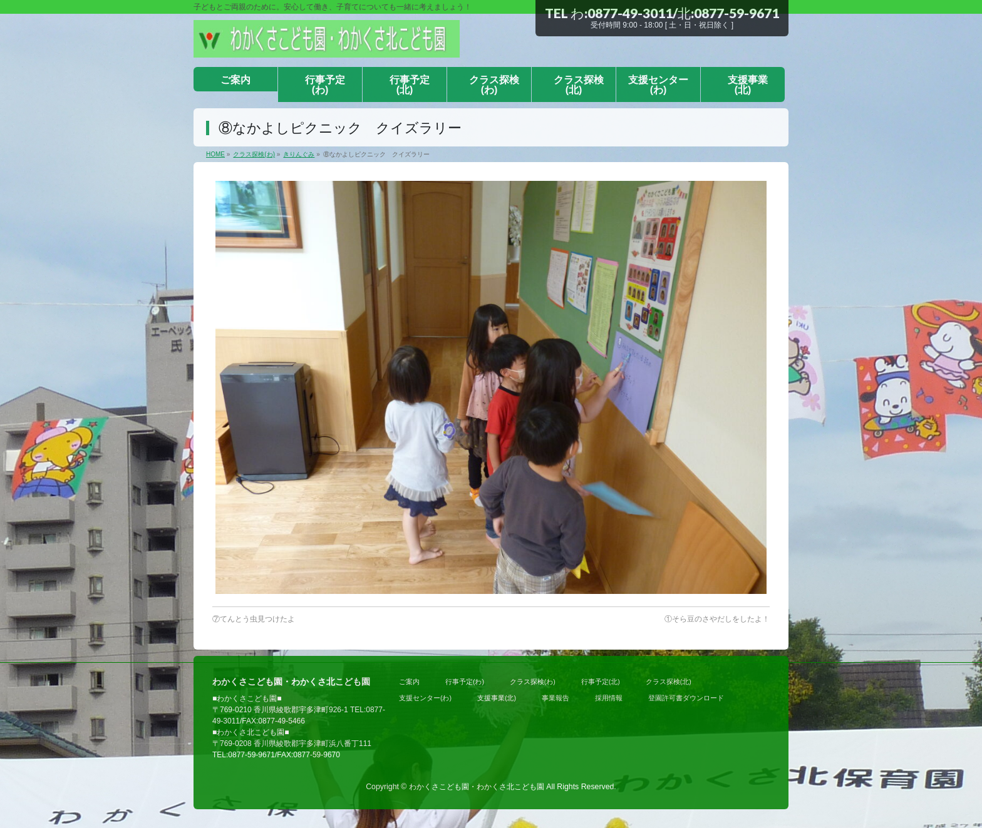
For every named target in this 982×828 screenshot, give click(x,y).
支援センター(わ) (425, 698)
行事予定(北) (600, 681)
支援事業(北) (496, 698)
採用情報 (609, 698)
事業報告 (555, 698)
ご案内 (409, 681)
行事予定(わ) (464, 681)
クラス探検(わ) (533, 681)
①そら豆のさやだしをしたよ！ (717, 619)
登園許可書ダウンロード (686, 698)
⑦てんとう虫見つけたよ (253, 619)
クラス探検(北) (668, 681)
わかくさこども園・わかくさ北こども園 (476, 786)
